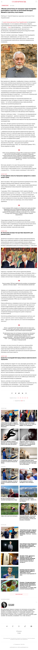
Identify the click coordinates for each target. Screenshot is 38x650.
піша (9, 27)
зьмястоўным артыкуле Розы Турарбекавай (15, 22)
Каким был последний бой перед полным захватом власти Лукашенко (18, 358)
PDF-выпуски (19, 631)
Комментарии (5, 5)
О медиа (19, 633)
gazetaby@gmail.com (13, 647)
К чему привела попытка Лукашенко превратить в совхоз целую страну (18, 176)
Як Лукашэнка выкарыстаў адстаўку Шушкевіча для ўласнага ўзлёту (17, 233)
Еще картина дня (19, 594)
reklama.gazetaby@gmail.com (23, 647)
